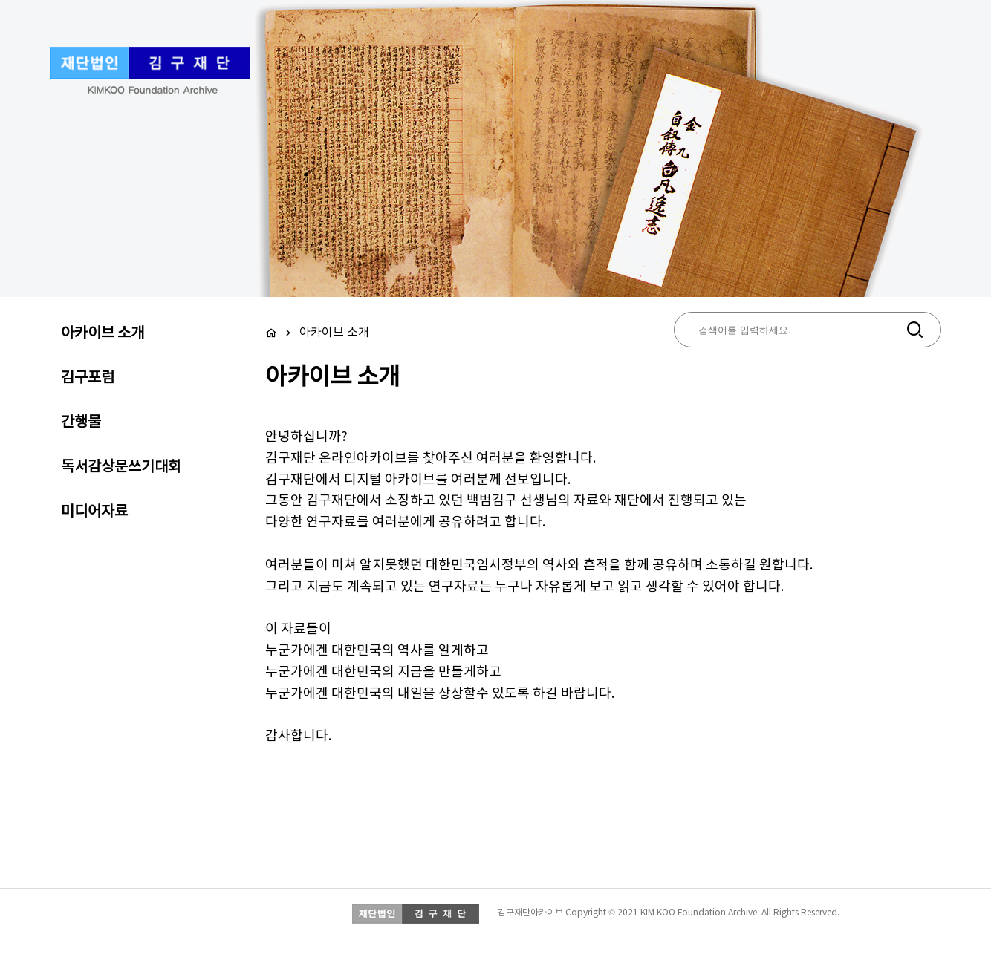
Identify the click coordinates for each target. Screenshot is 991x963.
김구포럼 (87, 378)
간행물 (81, 423)
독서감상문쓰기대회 (121, 467)
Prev (74, 180)
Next (917, 180)
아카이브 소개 (102, 334)
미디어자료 (94, 512)
